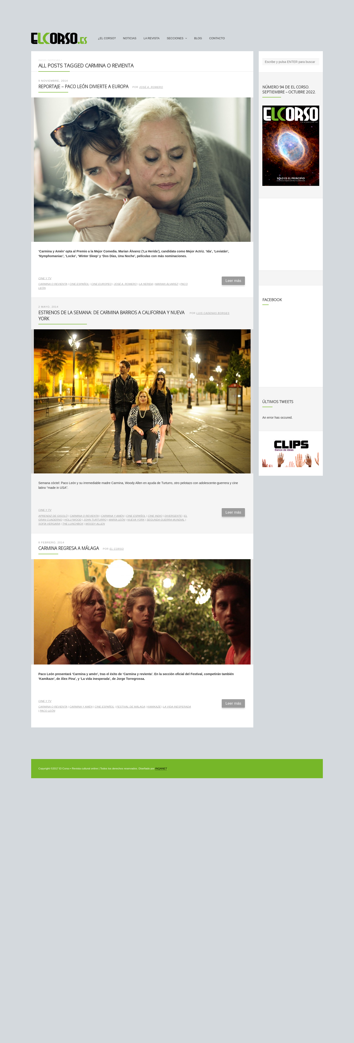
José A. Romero (151, 87)
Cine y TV (44, 278)
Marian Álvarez (166, 284)
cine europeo (101, 284)
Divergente (173, 515)
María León (117, 519)
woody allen (95, 523)
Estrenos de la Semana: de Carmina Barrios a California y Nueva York (111, 315)
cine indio (155, 515)
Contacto (217, 38)
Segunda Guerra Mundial (166, 519)
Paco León (47, 710)
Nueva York (135, 519)
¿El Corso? (107, 38)
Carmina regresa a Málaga (68, 548)
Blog (198, 38)
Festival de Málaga (130, 706)
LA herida (146, 284)
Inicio (42, 60)
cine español (79, 284)
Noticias (129, 38)
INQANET (161, 768)
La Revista (152, 38)
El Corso (117, 548)
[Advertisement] (177, 14)
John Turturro (95, 519)
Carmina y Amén (112, 515)
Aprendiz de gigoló (53, 515)
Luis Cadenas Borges (212, 313)
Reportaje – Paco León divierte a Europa (83, 86)
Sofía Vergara (49, 523)
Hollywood (73, 519)
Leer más (233, 281)
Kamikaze (154, 706)
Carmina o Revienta (52, 284)
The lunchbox (72, 523)
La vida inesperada (177, 706)
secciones (175, 38)
